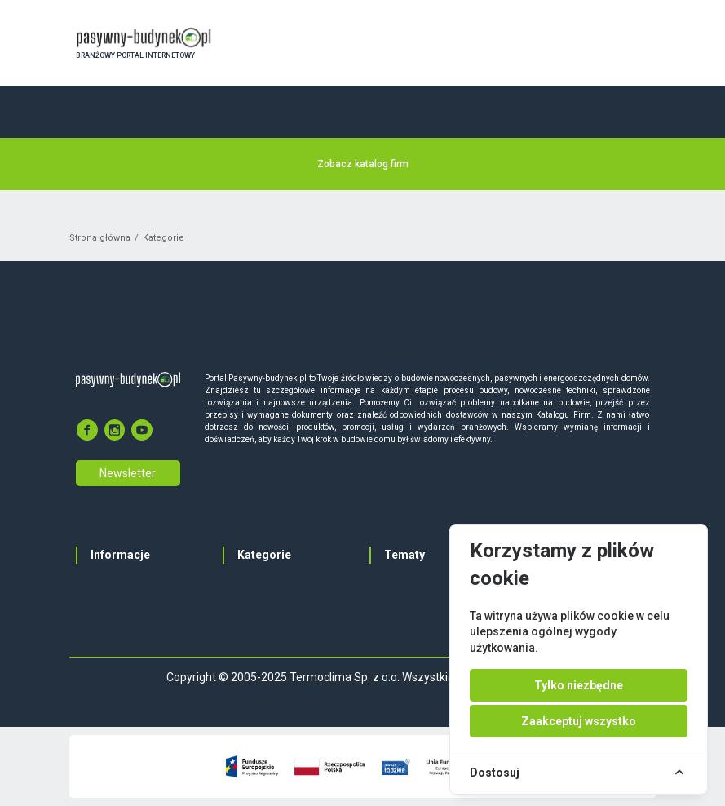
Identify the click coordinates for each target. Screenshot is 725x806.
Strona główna (99, 237)
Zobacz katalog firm (363, 164)
